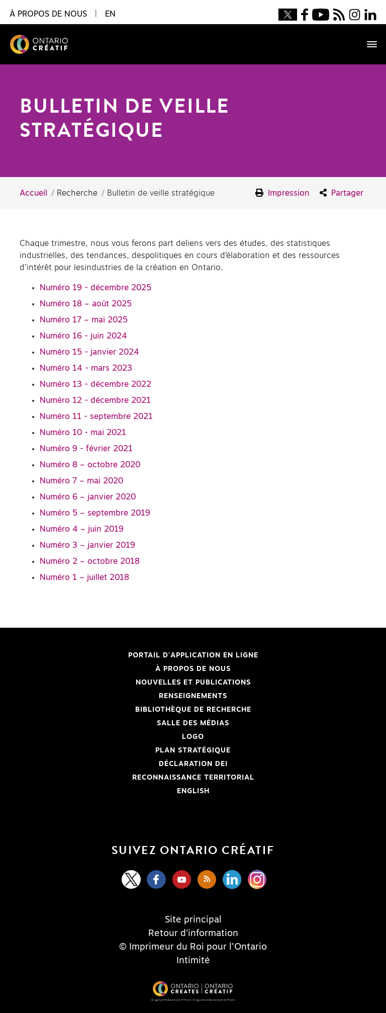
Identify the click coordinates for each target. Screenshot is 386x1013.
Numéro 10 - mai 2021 (83, 433)
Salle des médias (193, 723)
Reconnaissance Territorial (143, 777)
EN (110, 14)
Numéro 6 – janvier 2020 (88, 497)
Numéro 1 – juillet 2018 (84, 577)
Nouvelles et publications (193, 682)
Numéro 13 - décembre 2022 (95, 384)
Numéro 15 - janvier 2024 (89, 352)
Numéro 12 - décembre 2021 (95, 400)
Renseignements (193, 696)
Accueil (33, 193)
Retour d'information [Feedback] (193, 933)
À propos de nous (193, 668)
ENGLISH (193, 791)
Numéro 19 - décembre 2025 (95, 288)
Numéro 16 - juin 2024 (83, 336)
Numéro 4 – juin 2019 (82, 529)
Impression (282, 193)
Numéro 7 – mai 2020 (81, 481)
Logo (193, 736)
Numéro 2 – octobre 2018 (90, 561)
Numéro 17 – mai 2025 (84, 320)
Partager (341, 193)
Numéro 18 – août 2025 (86, 304)
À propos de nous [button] (48, 14)
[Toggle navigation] (367, 44)
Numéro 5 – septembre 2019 (95, 513)
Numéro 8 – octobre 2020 (90, 465)
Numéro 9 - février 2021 (86, 449)
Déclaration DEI (130, 764)
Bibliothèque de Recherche (141, 709)
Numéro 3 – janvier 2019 (87, 545)
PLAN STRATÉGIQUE (193, 750)
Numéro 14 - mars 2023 (86, 368)
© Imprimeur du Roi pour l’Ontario (193, 947)
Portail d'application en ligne (145, 655)
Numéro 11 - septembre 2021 (96, 416)
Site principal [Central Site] (193, 919)
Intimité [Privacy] (193, 960)
